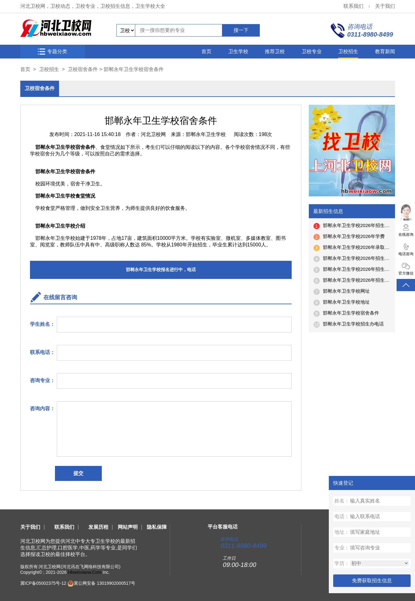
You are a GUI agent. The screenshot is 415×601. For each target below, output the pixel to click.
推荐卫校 (275, 51)
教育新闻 (385, 51)
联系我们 (353, 6)
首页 (206, 51)
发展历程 (98, 527)
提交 (78, 473)
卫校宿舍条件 (83, 69)
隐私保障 (157, 527)
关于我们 (385, 6)
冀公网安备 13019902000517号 (104, 583)
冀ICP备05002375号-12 (43, 583)
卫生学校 (238, 51)
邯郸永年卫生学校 (206, 134)
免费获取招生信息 (372, 580)
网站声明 (128, 527)
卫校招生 (348, 51)
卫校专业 (312, 51)
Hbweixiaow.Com (84, 572)
